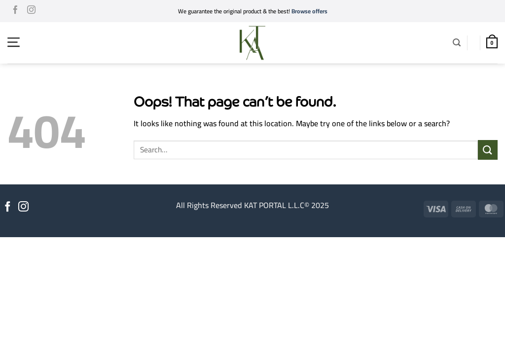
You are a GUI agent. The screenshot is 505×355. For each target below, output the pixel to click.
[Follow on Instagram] (31, 11)
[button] (13, 42)
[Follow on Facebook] (15, 11)
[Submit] (488, 149)
